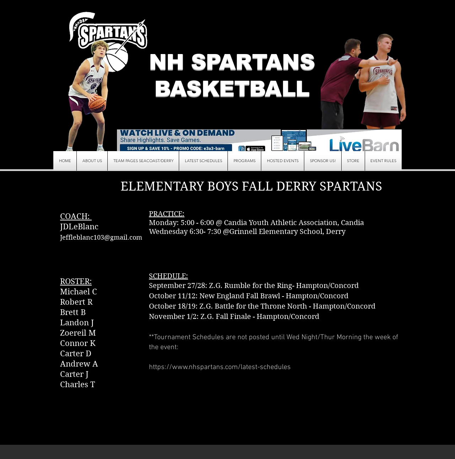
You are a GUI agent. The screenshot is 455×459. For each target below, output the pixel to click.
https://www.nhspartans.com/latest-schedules (220, 367)
